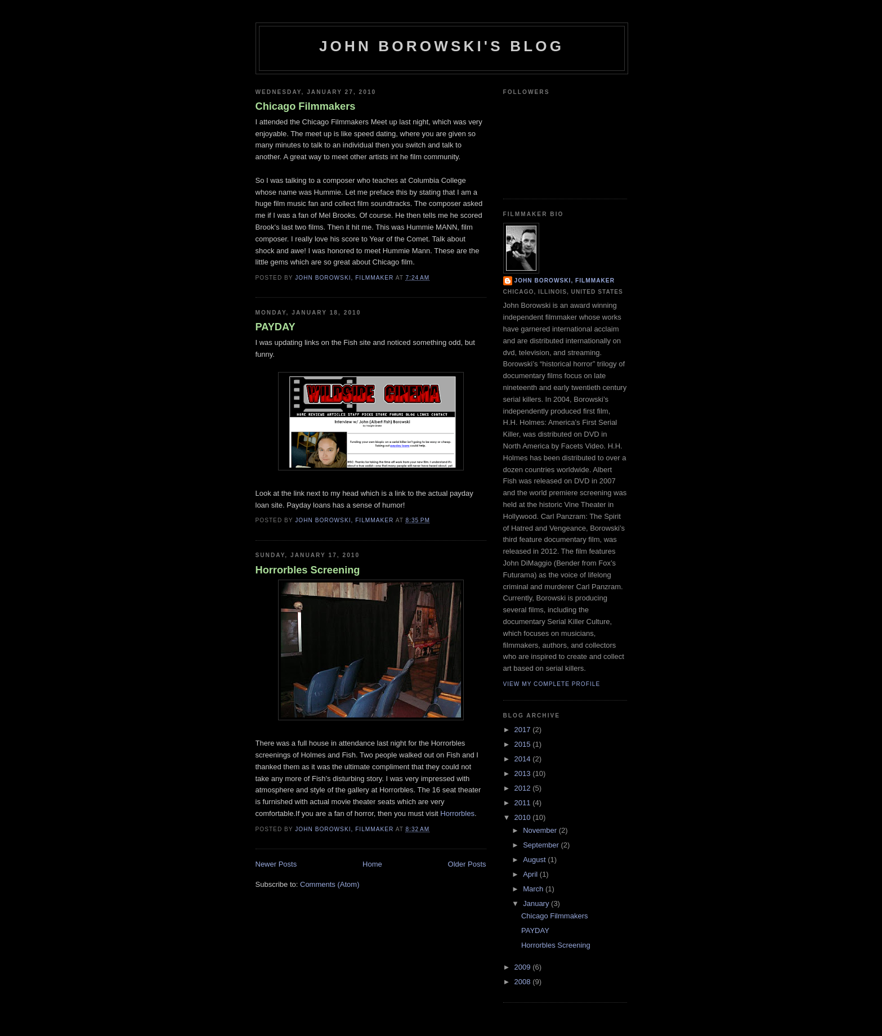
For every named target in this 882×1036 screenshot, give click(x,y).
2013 (523, 773)
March (534, 889)
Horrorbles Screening (308, 570)
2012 (523, 788)
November (541, 830)
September (542, 845)
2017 (523, 729)
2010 (523, 817)
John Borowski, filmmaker (564, 280)
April (531, 874)
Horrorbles (457, 813)
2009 (523, 967)
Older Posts (467, 864)
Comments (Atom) (329, 884)
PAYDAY (276, 327)
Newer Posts (276, 864)
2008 (523, 981)
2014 (523, 759)
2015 (523, 744)
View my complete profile (552, 684)
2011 (523, 803)
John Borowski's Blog (441, 46)
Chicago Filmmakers (306, 106)
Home (372, 864)
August (535, 859)
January (537, 903)
